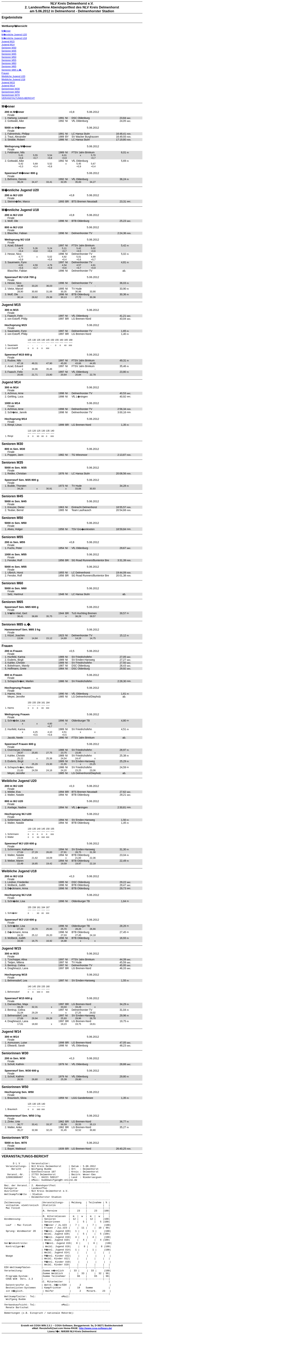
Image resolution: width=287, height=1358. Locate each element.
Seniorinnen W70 (10, 95)
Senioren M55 (8, 60)
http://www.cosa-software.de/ (95, 1351)
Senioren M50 (8, 57)
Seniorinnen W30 (10, 88)
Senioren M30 (8, 47)
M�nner (6, 30)
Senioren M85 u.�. (11, 70)
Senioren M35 (8, 50)
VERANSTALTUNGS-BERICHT (18, 98)
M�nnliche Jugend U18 (14, 38)
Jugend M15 (8, 41)
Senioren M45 (8, 54)
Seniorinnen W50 (10, 91)
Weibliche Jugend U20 (13, 76)
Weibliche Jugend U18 (13, 79)
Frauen (5, 73)
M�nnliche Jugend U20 (14, 34)
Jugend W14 (8, 85)
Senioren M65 (8, 66)
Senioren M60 (8, 63)
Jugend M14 (8, 44)
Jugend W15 (8, 82)
